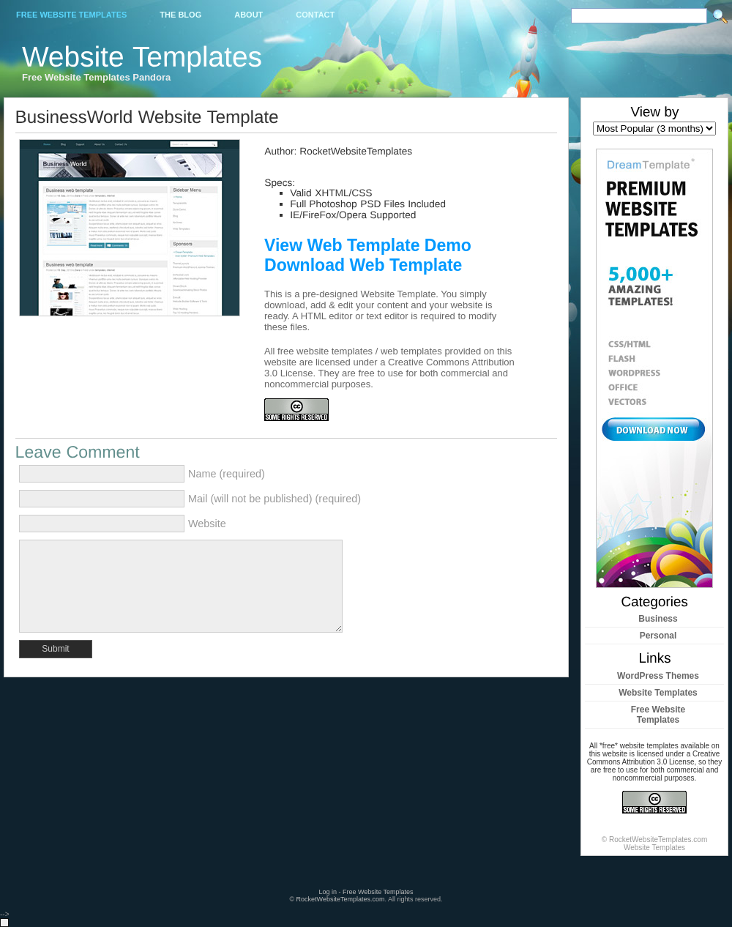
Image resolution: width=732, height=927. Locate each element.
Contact (315, 14)
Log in (327, 892)
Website (207, 523)
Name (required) (226, 474)
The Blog (180, 14)
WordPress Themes (658, 676)
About (248, 14)
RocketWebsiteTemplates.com (340, 899)
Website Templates (658, 693)
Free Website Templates (71, 14)
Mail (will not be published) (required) (274, 499)
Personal (658, 635)
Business (657, 619)
